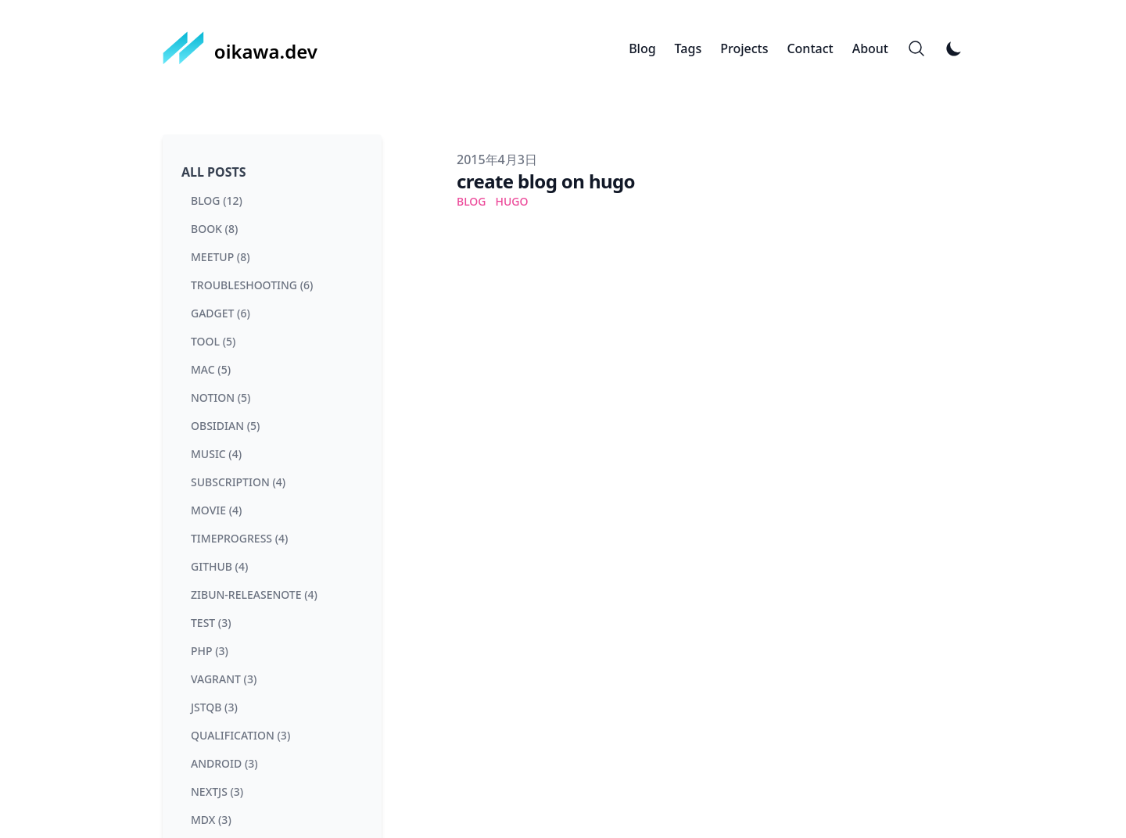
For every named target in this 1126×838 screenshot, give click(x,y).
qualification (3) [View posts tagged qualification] (240, 735)
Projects (744, 48)
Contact (810, 48)
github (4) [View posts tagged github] (219, 566)
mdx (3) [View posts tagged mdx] (211, 819)
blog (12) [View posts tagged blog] (216, 200)
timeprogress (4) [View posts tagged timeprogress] (239, 538)
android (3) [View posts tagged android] (224, 763)
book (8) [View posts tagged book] (214, 228)
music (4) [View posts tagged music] (216, 453)
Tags (688, 48)
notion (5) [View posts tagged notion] (220, 397)
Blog (642, 48)
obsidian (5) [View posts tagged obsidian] (225, 425)
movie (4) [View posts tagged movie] (216, 510)
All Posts (213, 172)
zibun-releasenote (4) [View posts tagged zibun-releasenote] (254, 594)
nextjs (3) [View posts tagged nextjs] (217, 791)
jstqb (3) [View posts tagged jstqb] (214, 707)
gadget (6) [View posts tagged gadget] (220, 313)
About (870, 48)
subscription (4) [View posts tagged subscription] (238, 482)
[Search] (916, 48)
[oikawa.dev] (240, 48)
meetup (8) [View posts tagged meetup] (220, 256)
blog (471, 201)
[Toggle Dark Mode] (954, 48)
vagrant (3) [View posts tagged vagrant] (223, 678)
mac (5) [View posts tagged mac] (211, 369)
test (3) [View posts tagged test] (211, 622)
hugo (512, 201)
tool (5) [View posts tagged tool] (213, 341)
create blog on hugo (546, 181)
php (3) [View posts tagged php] (209, 650)
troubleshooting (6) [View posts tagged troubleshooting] (252, 285)
